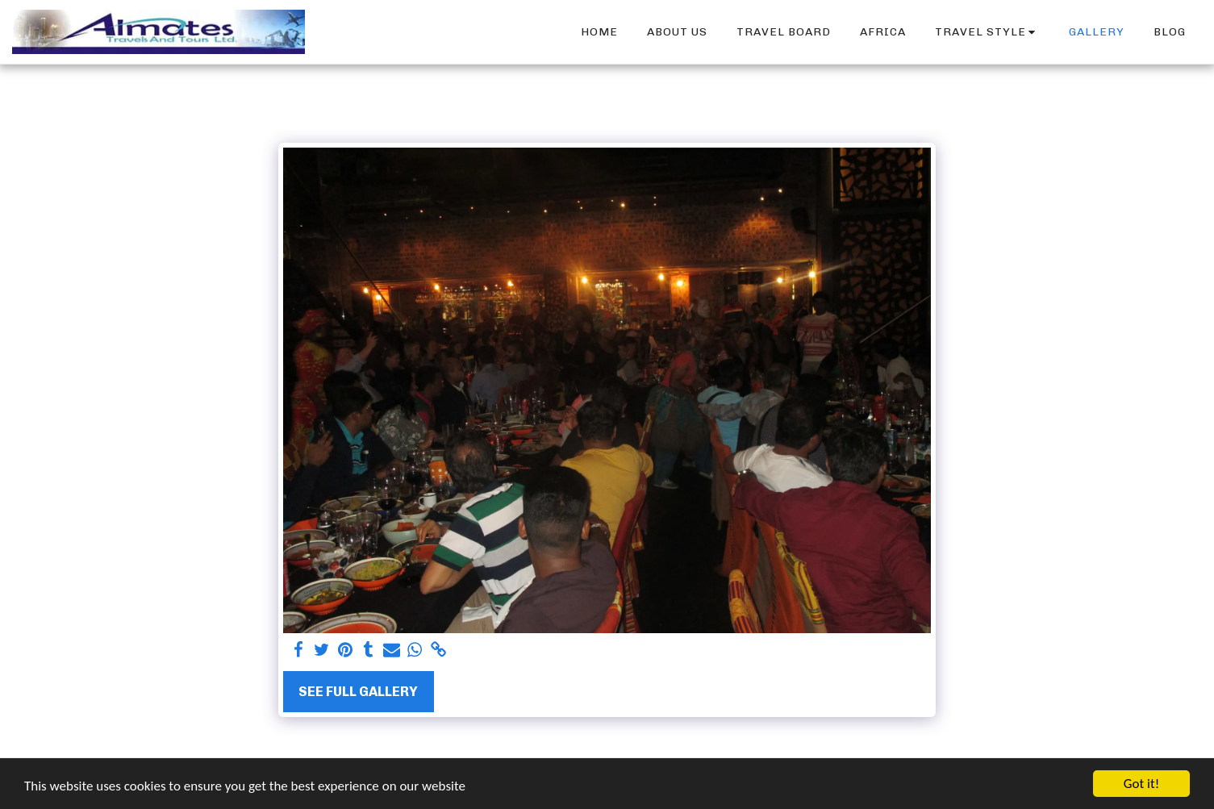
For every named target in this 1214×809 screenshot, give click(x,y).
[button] (988, 32)
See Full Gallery (358, 691)
